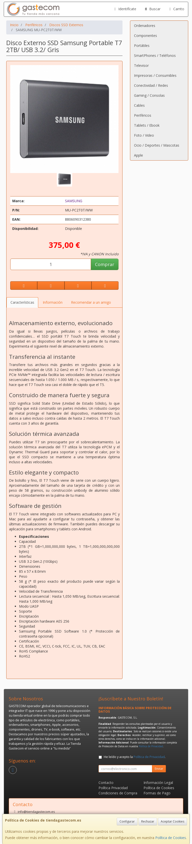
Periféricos (142, 115)
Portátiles (142, 45)
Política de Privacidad (151, 746)
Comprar (104, 264)
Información (52, 302)
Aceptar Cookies (172, 821)
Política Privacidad (113, 787)
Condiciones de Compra (117, 793)
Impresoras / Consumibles (155, 75)
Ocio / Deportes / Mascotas (156, 145)
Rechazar (147, 821)
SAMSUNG (73, 200)
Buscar (152, 8)
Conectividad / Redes (151, 85)
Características (22, 302)
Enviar (159, 768)
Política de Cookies (170, 837)
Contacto (106, 782)
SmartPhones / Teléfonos (155, 55)
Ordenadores (144, 25)
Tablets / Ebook (147, 125)
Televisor (141, 65)
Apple (138, 155)
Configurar (127, 821)
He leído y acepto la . (135, 757)
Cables (139, 105)
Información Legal (158, 782)
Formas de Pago (157, 793)
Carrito (176, 8)
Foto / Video (144, 135)
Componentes (145, 35)
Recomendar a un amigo (91, 302)
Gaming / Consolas (149, 95)
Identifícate (124, 8)
